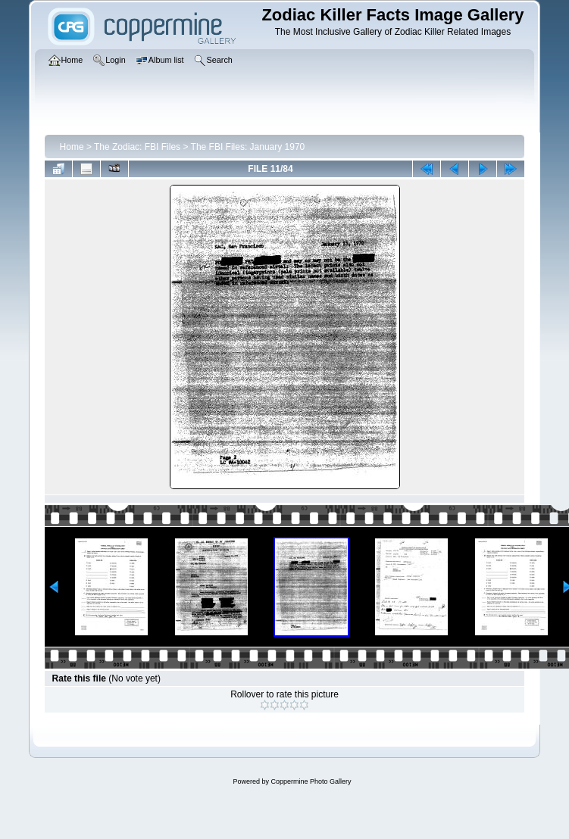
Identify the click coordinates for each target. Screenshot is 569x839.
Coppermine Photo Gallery (310, 781)
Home (72, 147)
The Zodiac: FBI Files (137, 147)
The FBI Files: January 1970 (248, 147)
